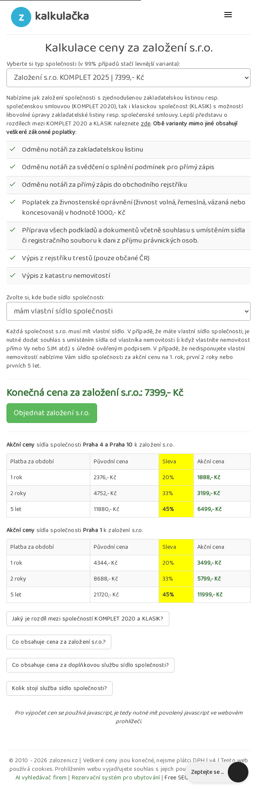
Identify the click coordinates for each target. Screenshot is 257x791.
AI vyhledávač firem (41, 777)
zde (145, 123)
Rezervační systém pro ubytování (116, 777)
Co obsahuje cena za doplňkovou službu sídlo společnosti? (90, 665)
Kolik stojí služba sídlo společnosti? (59, 688)
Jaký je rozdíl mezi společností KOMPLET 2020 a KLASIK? (88, 619)
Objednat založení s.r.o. (52, 413)
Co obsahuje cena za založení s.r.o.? (59, 642)
